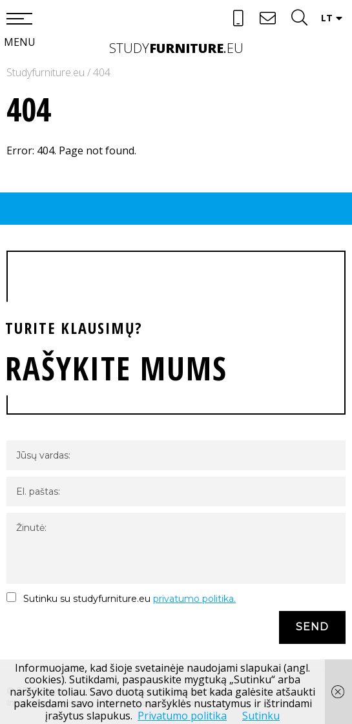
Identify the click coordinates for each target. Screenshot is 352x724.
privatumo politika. (194, 599)
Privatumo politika (182, 715)
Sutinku (261, 715)
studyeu (176, 48)
